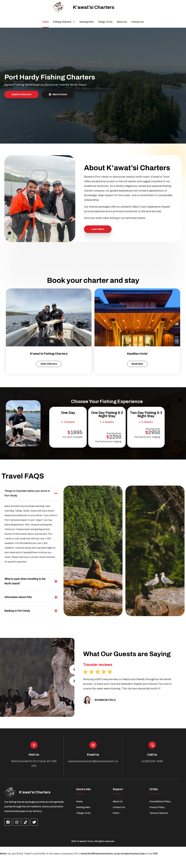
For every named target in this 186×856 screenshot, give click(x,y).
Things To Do (105, 22)
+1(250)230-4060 (152, 761)
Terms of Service (158, 813)
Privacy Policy (157, 807)
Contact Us (137, 22)
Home (45, 22)
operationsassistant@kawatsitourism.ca (93, 761)
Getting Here (86, 22)
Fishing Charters (64, 21)
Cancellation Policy (159, 801)
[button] (74, 669)
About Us (122, 22)
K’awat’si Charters (93, 7)
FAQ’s (116, 813)
